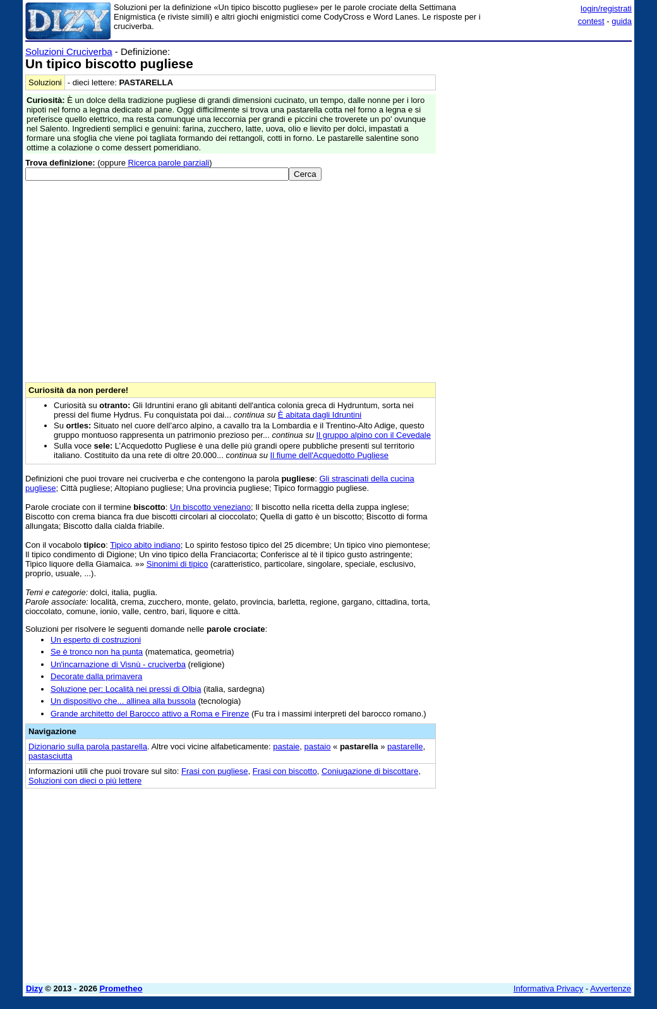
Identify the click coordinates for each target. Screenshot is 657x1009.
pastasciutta (50, 756)
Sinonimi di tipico (177, 564)
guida (622, 21)
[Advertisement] (537, 125)
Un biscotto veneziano (210, 507)
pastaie (286, 746)
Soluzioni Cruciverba (68, 51)
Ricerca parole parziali (169, 162)
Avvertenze (610, 988)
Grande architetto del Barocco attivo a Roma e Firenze (150, 713)
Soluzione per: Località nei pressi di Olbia (126, 689)
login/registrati (606, 8)
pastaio (317, 746)
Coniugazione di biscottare (370, 771)
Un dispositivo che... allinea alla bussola (123, 701)
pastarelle (405, 746)
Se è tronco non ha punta (97, 651)
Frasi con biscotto (285, 771)
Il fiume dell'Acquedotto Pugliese (329, 455)
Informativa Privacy (549, 988)
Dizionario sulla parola (87, 746)
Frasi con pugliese (214, 771)
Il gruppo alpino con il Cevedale (373, 435)
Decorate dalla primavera (96, 676)
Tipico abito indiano (145, 545)
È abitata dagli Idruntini (319, 415)
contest (591, 21)
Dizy (34, 988)
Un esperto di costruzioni (96, 639)
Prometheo (121, 988)
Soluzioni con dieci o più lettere (85, 780)
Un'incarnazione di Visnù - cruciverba (118, 664)
